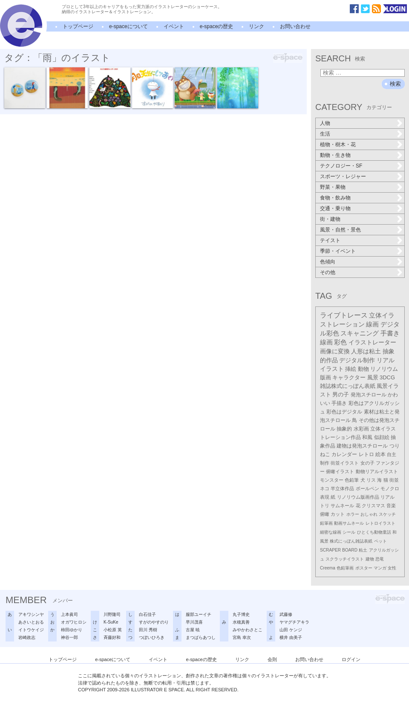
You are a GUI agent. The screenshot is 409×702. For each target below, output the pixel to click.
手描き (339, 403)
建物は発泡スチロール (362, 445)
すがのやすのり (154, 622)
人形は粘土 (366, 351)
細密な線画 (330, 532)
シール (349, 532)
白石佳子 (147, 614)
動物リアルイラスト (377, 471)
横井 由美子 (290, 637)
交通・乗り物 (335, 208)
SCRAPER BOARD (338, 550)
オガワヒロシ (73, 622)
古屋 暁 (193, 629)
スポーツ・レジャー (343, 176)
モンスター (331, 479)
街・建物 (330, 219)
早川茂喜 (194, 622)
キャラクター (349, 377)
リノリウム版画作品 (358, 497)
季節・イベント (338, 251)
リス (371, 479)
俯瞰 (324, 514)
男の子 (340, 395)
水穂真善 (241, 622)
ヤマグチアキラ (294, 622)
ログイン (351, 659)
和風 (367, 437)
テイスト (330, 240)
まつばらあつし (201, 637)
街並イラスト (345, 462)
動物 (363, 369)
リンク (256, 26)
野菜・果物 (333, 187)
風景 (372, 377)
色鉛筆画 (345, 568)
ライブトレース (344, 315)
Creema (327, 568)
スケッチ (387, 514)
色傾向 (327, 262)
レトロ (366, 454)
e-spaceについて (128, 26)
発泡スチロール (368, 395)
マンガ (380, 568)
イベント (174, 26)
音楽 (391, 505)
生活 (325, 134)
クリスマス (373, 505)
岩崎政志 (26, 637)
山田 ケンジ (290, 629)
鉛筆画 (326, 523)
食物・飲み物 (335, 198)
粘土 (363, 550)
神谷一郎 (69, 637)
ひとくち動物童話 (374, 532)
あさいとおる (31, 622)
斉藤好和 (112, 637)
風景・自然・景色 (340, 230)
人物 (325, 123)
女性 (392, 568)
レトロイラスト (380, 523)
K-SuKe (111, 622)
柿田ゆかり (71, 629)
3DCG (387, 377)
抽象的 (344, 429)
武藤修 (285, 614)
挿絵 (350, 369)
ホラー (352, 514)
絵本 (380, 454)
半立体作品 (342, 488)
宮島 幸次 (242, 637)
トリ (324, 505)
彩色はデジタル (344, 412)
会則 (272, 659)
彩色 (340, 342)
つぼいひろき (151, 637)
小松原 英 (113, 629)
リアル (387, 497)
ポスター (363, 568)
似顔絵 (381, 437)
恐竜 (379, 559)
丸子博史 (241, 614)
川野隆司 (112, 614)
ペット (380, 541)
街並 (394, 479)
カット (338, 514)
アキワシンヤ (31, 614)
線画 (372, 324)
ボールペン (367, 488)
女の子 (367, 462)
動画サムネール (349, 523)
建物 (370, 559)
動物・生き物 (335, 155)
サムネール (342, 505)
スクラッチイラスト (344, 559)
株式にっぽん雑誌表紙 (351, 541)
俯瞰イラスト (340, 471)
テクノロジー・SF (341, 166)
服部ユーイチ (198, 614)
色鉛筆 (352, 479)
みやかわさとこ (247, 629)
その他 (327, 272)
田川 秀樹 (148, 629)
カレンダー (344, 454)
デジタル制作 (357, 360)
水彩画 (361, 429)
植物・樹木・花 (338, 144)
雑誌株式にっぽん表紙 (347, 386)
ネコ (324, 488)
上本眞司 (69, 614)
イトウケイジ (31, 629)
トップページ (78, 26)
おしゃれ (368, 514)
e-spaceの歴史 (216, 26)
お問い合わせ (295, 26)
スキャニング (359, 333)
